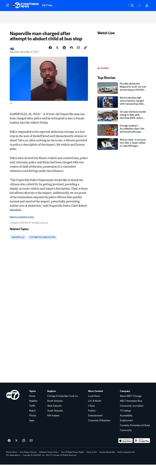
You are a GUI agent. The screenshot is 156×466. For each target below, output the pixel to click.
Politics (91, 412)
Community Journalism (132, 407)
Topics (32, 392)
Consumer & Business (99, 422)
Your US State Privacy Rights (72, 453)
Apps (31, 422)
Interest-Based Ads (107, 453)
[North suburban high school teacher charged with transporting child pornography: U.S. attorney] (121, 103)
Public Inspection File (126, 453)
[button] (7, 5)
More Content (95, 392)
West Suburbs (54, 407)
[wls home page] (12, 396)
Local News (94, 397)
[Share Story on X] (57, 48)
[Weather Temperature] (123, 5)
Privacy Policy (11, 453)
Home (32, 397)
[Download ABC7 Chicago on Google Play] (142, 442)
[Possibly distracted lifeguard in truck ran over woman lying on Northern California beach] (121, 89)
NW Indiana (53, 417)
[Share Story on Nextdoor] (71, 48)
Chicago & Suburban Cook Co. (62, 397)
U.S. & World (94, 402)
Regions (51, 392)
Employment (126, 422)
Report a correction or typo (22, 217)
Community (126, 431)
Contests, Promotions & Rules (135, 427)
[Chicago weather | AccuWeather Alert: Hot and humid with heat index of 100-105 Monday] (121, 131)
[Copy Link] (85, 48)
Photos (32, 417)
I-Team (91, 407)
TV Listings (125, 412)
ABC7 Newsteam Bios (131, 402)
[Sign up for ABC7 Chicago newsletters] (31, 442)
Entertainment (95, 417)
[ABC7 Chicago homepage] (25, 5)
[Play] (121, 52)
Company (125, 392)
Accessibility (126, 417)
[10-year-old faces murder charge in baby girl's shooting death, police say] (121, 117)
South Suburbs (55, 412)
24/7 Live (47, 5)
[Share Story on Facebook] (50, 48)
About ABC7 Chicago (131, 397)
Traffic (32, 407)
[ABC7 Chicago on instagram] (24, 442)
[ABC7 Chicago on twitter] (16, 442)
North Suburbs (54, 402)
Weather (33, 402)
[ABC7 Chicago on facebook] (9, 442)
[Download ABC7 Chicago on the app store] (125, 442)
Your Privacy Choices (28, 453)
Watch (32, 412)
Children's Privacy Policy (49, 453)
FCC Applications (13, 456)
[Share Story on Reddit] (64, 48)
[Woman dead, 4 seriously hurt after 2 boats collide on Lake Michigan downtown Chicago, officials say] (121, 145)
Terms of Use (91, 453)
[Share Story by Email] (78, 48)
